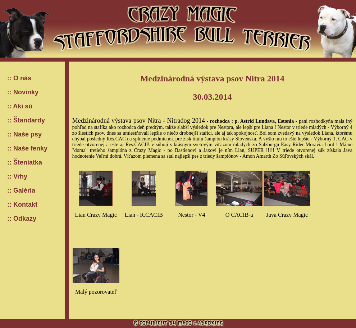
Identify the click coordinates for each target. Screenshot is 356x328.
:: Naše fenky (27, 148)
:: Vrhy (17, 176)
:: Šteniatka (24, 162)
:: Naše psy (24, 134)
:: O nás (19, 78)
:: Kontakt (22, 204)
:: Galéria (21, 190)
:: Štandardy (26, 120)
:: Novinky (22, 92)
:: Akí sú (19, 106)
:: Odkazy (21, 218)
